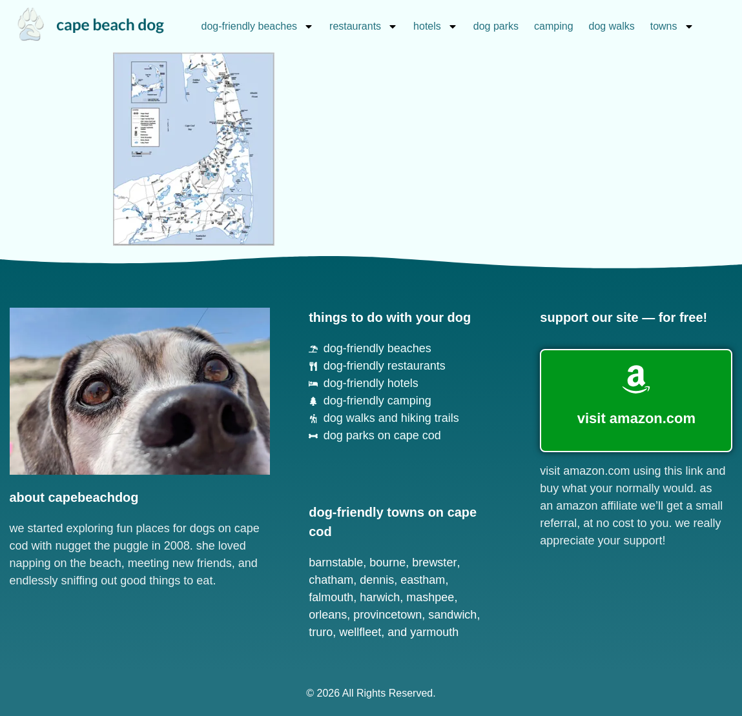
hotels (435, 26)
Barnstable (336, 562)
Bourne (387, 562)
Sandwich (452, 614)
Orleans (328, 614)
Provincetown (387, 614)
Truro (321, 632)
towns (672, 26)
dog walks (612, 26)
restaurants (363, 26)
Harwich (380, 597)
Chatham (331, 579)
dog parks (496, 26)
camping (553, 26)
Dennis (377, 579)
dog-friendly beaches (257, 26)
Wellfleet (360, 632)
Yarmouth (434, 632)
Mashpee (430, 597)
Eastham (422, 579)
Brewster (434, 562)
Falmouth (331, 597)
